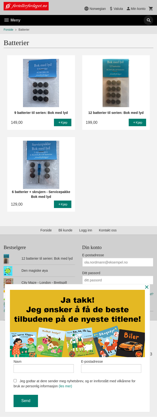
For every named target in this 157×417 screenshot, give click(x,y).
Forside (8, 29)
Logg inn (85, 230)
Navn (44, 366)
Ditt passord (91, 273)
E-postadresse (93, 255)
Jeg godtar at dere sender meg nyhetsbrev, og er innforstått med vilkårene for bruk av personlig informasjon (74, 383)
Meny (12, 20)
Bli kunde (66, 230)
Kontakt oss (108, 230)
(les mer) (65, 386)
